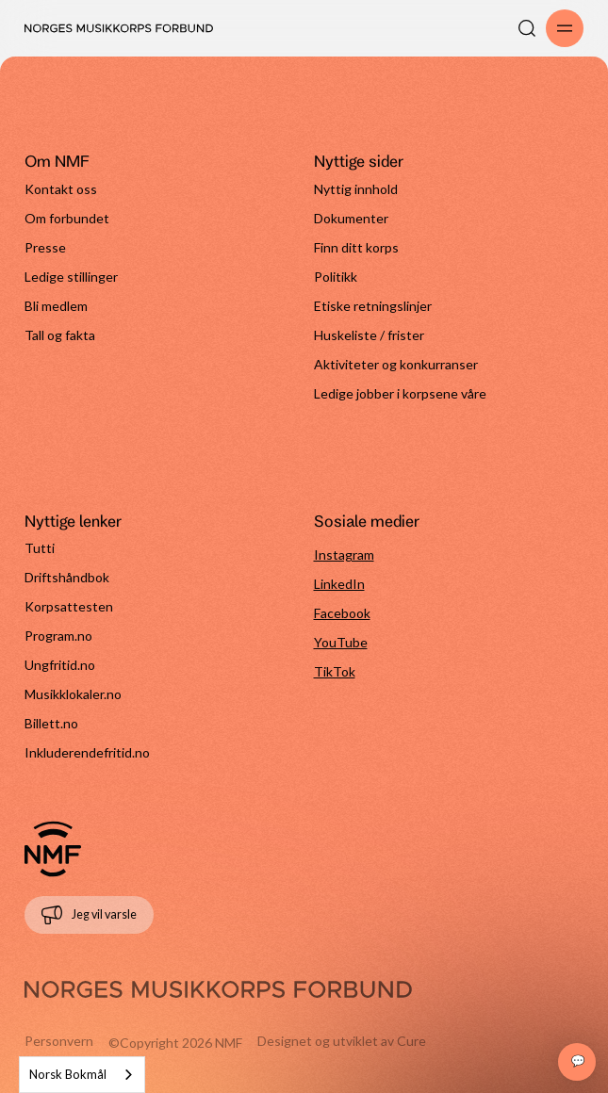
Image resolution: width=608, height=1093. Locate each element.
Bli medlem (56, 306)
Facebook (342, 613)
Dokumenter (351, 218)
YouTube (341, 642)
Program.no (58, 636)
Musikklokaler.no (73, 694)
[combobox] (82, 1074)
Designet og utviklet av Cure (341, 1041)
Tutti (40, 548)
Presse (45, 247)
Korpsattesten (69, 606)
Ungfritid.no (60, 665)
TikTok (334, 671)
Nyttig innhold (356, 189)
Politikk (335, 277)
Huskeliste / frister (369, 335)
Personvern (59, 1041)
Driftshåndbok (67, 577)
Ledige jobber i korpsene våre (400, 393)
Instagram (344, 554)
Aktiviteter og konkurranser (396, 364)
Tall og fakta (60, 335)
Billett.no (51, 723)
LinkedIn (339, 584)
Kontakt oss (61, 189)
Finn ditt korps (356, 247)
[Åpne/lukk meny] (564, 28)
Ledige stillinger (71, 277)
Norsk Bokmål (68, 1074)
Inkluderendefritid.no (87, 752)
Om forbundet (67, 218)
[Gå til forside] (53, 849)
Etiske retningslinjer (373, 306)
